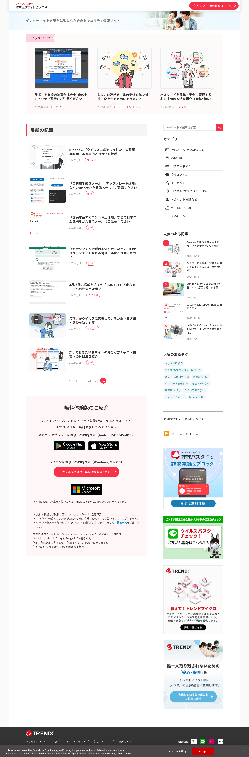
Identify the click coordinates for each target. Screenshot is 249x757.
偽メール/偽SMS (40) (177, 377)
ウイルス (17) (180, 174)
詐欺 (89, 193)
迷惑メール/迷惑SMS (128, 107)
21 (89, 380)
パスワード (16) (181, 166)
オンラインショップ (77, 741)
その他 (57, 107)
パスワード (185, 107)
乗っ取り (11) (180, 183)
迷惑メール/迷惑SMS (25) (187, 149)
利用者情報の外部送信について (184, 419)
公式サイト (125, 741)
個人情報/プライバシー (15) (189, 191)
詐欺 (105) (178, 158)
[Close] (243, 751)
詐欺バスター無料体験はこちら (212, 5)
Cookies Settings (178, 751)
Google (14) (196, 397)
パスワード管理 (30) (176, 383)
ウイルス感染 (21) (194, 390)
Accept (202, 751)
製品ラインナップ (104, 741)
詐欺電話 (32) (200, 377)
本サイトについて (36, 741)
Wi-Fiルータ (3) (181, 208)
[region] (124, 751)
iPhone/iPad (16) (175, 397)
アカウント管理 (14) (184, 199)
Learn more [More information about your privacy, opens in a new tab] (124, 753)
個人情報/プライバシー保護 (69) (183, 370)
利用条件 (56, 741)
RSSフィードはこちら (182, 433)
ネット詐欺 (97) (174, 363)
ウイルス (92, 160)
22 (96, 380)
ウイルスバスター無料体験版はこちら (86, 472)
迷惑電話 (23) (172, 390)
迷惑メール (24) (201, 383)
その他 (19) (178, 216)
